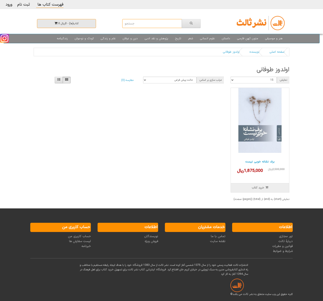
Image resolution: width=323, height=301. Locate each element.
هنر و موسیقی (274, 38)
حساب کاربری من (79, 236)
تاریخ (178, 38)
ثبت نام (23, 5)
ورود (9, 5)
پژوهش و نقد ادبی (156, 38)
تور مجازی (286, 236)
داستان (226, 38)
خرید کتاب (107, 269)
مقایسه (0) (127, 80)
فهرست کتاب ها (49, 5)
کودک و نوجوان (84, 38)
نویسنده (254, 52)
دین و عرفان (130, 38)
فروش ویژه (151, 241)
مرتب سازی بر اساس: (210, 80)
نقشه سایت (217, 241)
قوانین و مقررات (282, 246)
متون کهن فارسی (247, 38)
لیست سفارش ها (80, 241)
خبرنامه (86, 246)
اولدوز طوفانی (231, 52)
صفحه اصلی (277, 52)
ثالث (245, 294)
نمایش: (283, 80)
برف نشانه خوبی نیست (260, 162)
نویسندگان (151, 236)
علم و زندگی (108, 38)
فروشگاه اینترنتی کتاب (152, 269)
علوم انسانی (207, 38)
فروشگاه (137, 265)
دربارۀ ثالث (285, 241)
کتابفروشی (231, 269)
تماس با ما (218, 236)
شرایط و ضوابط (283, 251)
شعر (190, 38)
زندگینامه (62, 38)
